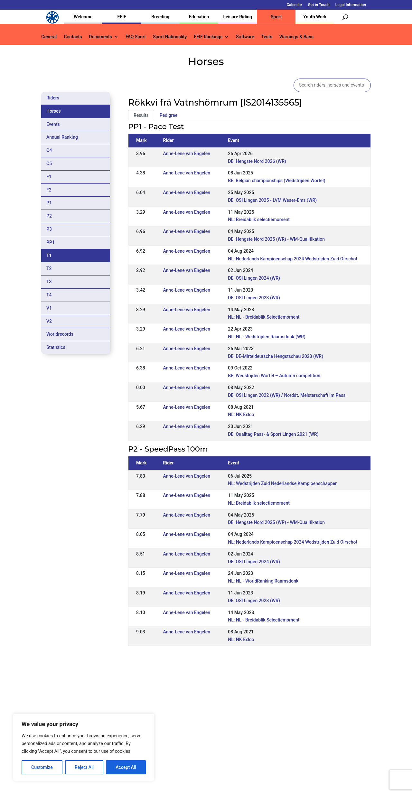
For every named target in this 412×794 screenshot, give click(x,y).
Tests (266, 36)
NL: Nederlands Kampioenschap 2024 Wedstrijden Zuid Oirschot (292, 258)
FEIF (121, 16)
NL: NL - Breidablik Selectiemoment (263, 317)
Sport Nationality (170, 36)
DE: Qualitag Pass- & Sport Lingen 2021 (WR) (273, 434)
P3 (49, 229)
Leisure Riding (237, 16)
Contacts (73, 36)
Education (199, 16)
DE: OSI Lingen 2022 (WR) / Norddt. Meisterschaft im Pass (286, 395)
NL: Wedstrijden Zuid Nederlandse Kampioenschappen (283, 483)
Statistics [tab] (55, 347)
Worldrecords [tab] (59, 334)
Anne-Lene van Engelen (186, 153)
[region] (83, 747)
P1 (49, 202)
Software (245, 36)
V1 (49, 308)
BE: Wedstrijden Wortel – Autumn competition (274, 375)
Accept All (126, 767)
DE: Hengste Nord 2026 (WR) (257, 161)
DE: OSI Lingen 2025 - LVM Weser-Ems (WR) (272, 200)
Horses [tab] (53, 111)
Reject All (84, 767)
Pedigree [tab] (169, 115)
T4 (49, 294)
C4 (49, 150)
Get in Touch (319, 5)
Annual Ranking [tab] (62, 137)
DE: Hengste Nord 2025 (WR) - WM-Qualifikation (276, 239)
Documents (100, 36)
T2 (49, 268)
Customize (42, 767)
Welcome (83, 16)
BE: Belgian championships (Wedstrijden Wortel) (276, 180)
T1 (49, 255)
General (49, 36)
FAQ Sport (136, 36)
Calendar (294, 5)
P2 (49, 216)
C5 (49, 163)
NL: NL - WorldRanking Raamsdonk (263, 581)
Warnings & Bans (296, 36)
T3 (49, 281)
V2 (49, 321)
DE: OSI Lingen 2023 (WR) (254, 297)
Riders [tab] (52, 97)
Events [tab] (53, 124)
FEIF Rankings (208, 36)
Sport (276, 16)
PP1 (50, 242)
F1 (49, 176)
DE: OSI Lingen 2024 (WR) (254, 278)
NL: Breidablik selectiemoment (259, 219)
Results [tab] (141, 115)
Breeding (160, 16)
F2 (49, 189)
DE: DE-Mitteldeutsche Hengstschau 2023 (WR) (275, 356)
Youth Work (314, 16)
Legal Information (350, 5)
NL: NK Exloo (241, 414)
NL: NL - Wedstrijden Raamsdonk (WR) (266, 336)
